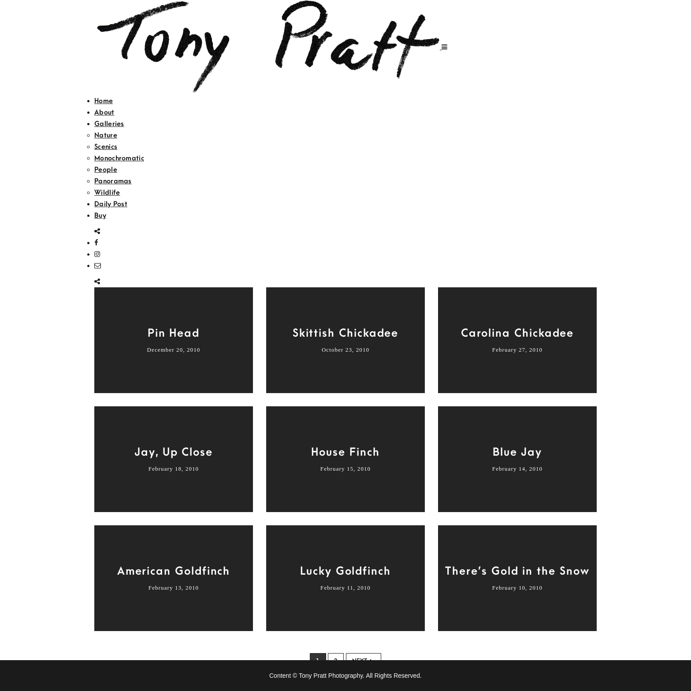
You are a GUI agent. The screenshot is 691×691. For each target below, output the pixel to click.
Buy (100, 215)
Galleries (109, 124)
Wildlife (107, 193)
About (104, 112)
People (105, 170)
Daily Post (110, 204)
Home (103, 101)
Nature (105, 135)
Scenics (105, 147)
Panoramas (113, 181)
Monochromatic (119, 158)
